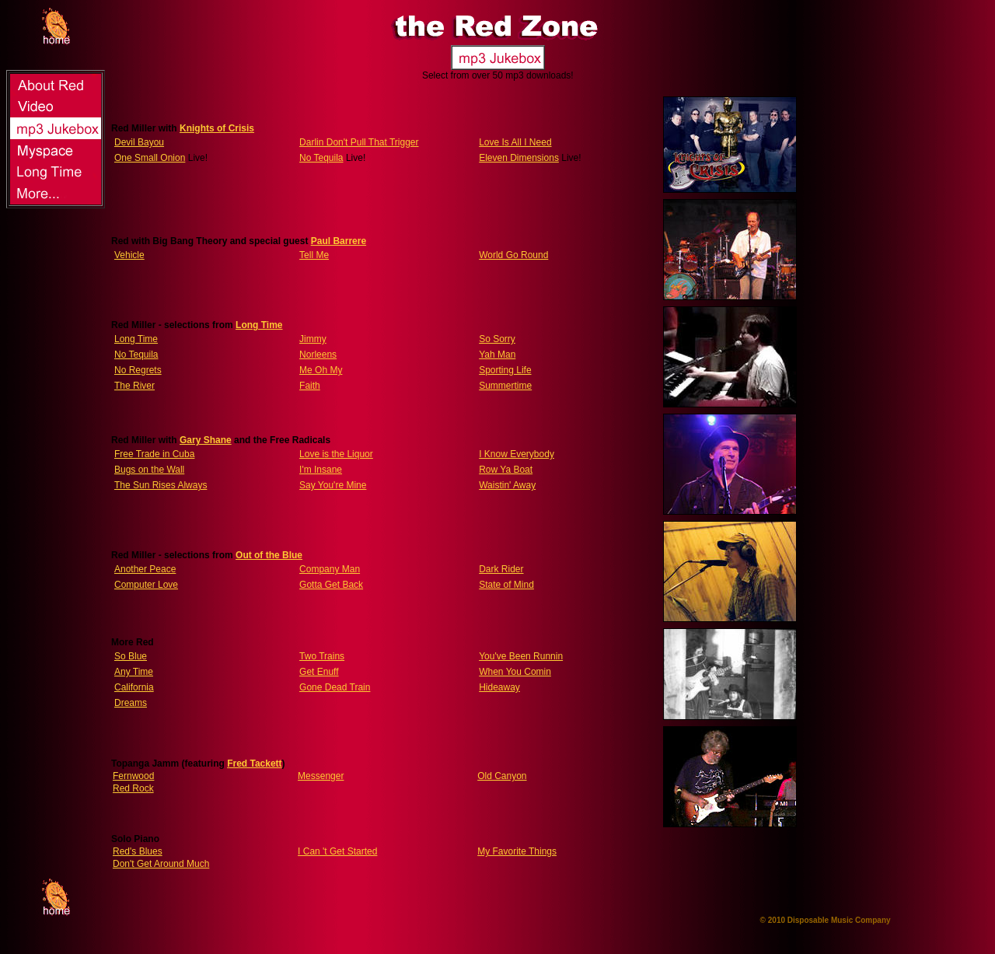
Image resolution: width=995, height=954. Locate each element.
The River (134, 385)
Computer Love (146, 584)
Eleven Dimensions (519, 157)
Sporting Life (505, 370)
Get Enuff (318, 671)
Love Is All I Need (515, 142)
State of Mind (506, 584)
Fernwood (133, 776)
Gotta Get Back (331, 584)
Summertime (505, 385)
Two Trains (321, 656)
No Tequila (321, 157)
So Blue (130, 656)
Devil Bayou (139, 142)
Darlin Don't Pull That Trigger (358, 142)
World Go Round (513, 255)
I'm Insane (320, 469)
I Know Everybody (516, 454)
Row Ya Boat (505, 469)
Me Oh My (320, 370)
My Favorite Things (517, 851)
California (134, 687)
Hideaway (499, 687)
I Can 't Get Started (337, 851)
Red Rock (133, 788)
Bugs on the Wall (149, 469)
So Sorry (497, 339)
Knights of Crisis (217, 128)
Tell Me (314, 255)
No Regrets (138, 370)
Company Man (329, 569)
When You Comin (515, 671)
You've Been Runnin (521, 656)
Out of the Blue (269, 555)
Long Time (259, 325)
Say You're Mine (332, 485)
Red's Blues (137, 851)
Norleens (318, 354)
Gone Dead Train (334, 687)
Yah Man (497, 354)
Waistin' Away (507, 485)
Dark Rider (501, 569)
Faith (309, 385)
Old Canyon (501, 776)
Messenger (321, 776)
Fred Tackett (254, 763)
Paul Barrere (338, 241)
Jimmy (312, 339)
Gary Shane (206, 440)
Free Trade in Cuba (154, 454)
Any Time (133, 671)
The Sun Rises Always (160, 485)
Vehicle (129, 255)
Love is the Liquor (336, 454)
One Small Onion (149, 157)
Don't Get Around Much (161, 863)
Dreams (130, 702)
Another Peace (145, 569)
